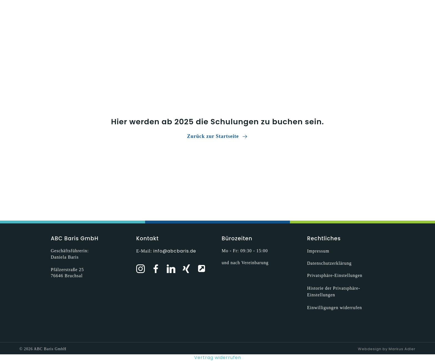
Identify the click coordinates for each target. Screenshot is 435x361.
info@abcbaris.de (174, 251)
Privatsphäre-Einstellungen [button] (334, 275)
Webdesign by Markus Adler (387, 349)
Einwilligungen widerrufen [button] (334, 307)
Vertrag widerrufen (217, 357)
